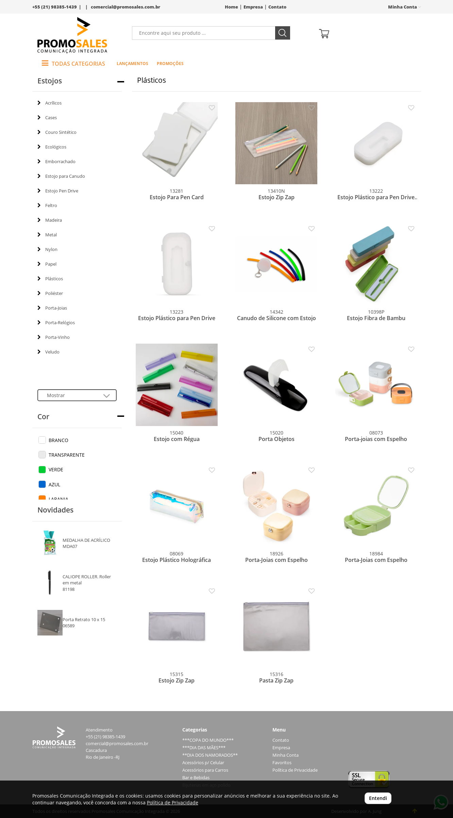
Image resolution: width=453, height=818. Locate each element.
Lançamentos (132, 63)
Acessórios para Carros (205, 770)
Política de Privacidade (295, 770)
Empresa (253, 7)
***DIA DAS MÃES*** (203, 748)
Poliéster (50, 293)
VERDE (56, 469)
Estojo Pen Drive (57, 191)
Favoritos (281, 763)
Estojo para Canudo (61, 176)
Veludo (48, 352)
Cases (47, 117)
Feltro (47, 205)
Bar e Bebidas (195, 778)
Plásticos (50, 279)
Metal (47, 235)
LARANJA (58, 499)
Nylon (47, 249)
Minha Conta (285, 755)
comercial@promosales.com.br (125, 7)
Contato (277, 7)
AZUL (54, 484)
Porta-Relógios (56, 322)
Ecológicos (51, 147)
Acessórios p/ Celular (203, 763)
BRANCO (58, 440)
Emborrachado (56, 161)
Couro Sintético (57, 132)
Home (231, 7)
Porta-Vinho (53, 337)
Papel (46, 264)
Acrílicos (49, 103)
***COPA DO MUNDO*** (208, 740)
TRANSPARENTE (67, 455)
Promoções (170, 63)
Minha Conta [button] (404, 7)
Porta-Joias (52, 308)
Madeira (49, 220)
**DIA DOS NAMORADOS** (210, 755)
